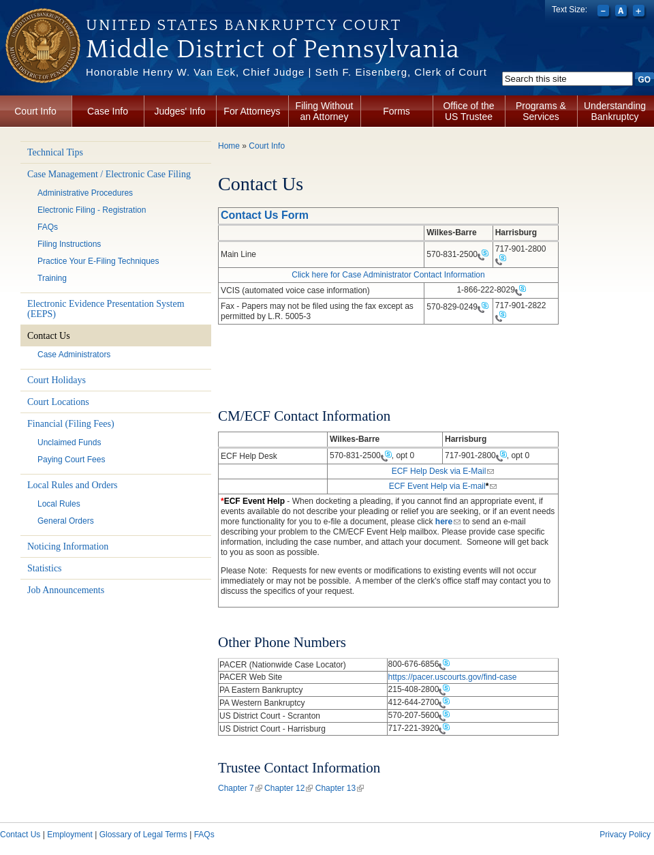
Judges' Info (179, 111)
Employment (70, 834)
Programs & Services (541, 111)
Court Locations (58, 402)
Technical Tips (55, 152)
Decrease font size (604, 12)
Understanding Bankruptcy (615, 111)
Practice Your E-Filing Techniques (98, 261)
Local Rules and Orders (72, 485)
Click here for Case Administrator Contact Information (388, 275)
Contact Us (48, 336)
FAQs (47, 227)
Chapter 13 (339, 788)
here (448, 521)
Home (229, 146)
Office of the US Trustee (468, 111)
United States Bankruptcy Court (243, 25)
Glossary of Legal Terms (143, 834)
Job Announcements (65, 590)
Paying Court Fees (71, 459)
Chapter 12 (288, 788)
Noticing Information (67, 546)
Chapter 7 (240, 788)
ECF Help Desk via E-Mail (443, 471)
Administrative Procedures (85, 193)
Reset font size (622, 12)
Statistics (44, 568)
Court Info (35, 111)
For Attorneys (251, 111)
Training (52, 278)
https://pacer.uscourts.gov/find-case (452, 677)
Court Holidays (56, 380)
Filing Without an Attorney (325, 111)
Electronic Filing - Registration (91, 210)
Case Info (107, 111)
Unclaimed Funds (69, 442)
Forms (396, 111)
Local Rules (58, 504)
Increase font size (640, 12)
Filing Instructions (69, 244)
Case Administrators (73, 354)
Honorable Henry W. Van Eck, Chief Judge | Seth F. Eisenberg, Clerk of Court (286, 72)
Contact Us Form (265, 215)
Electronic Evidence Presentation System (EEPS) (106, 309)
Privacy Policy (625, 834)
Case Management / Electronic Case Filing (109, 174)
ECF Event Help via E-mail (443, 486)
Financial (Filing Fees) (70, 424)
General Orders (65, 521)
